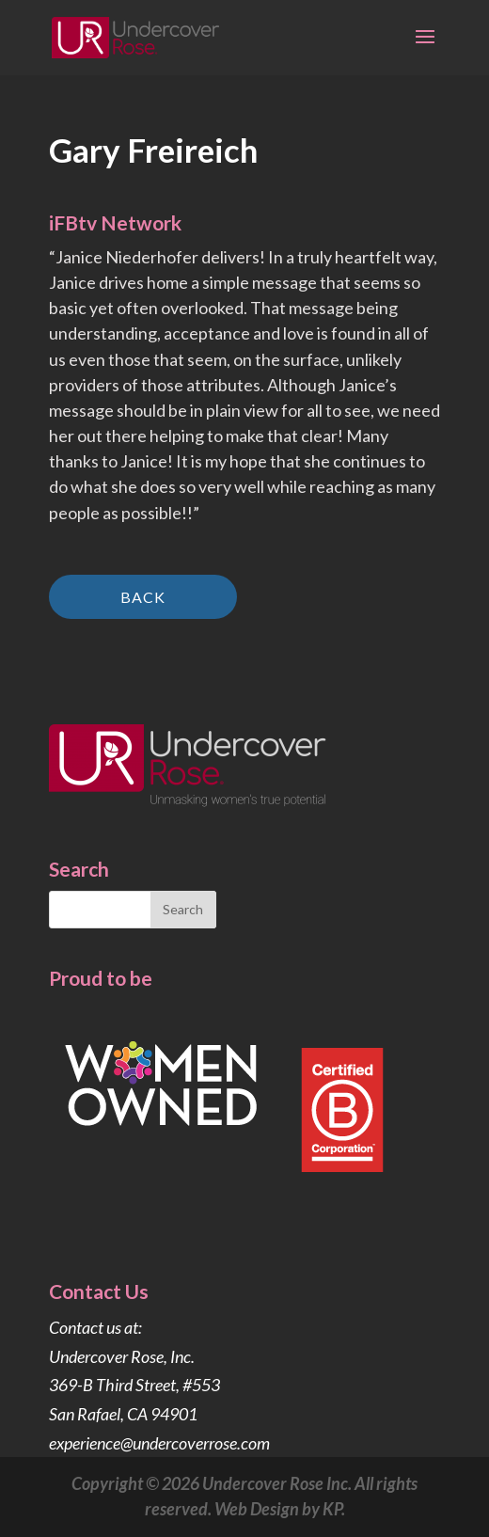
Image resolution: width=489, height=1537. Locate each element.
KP (332, 1508)
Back (143, 597)
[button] (425, 49)
